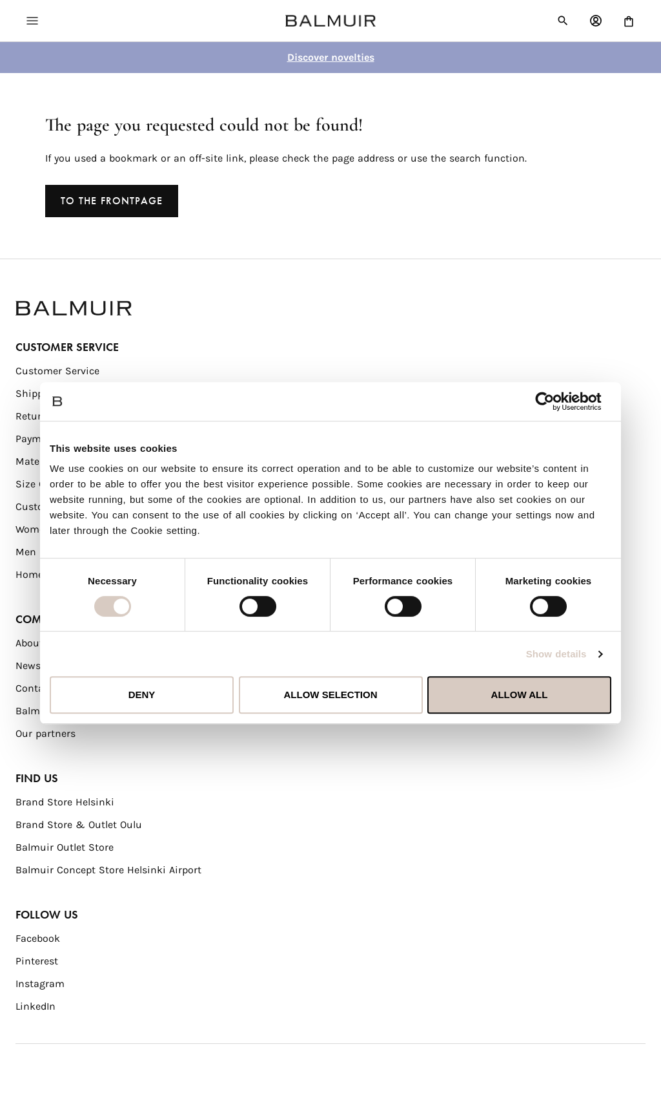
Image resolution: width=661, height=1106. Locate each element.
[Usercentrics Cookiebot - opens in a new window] (554, 401)
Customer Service (57, 371)
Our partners (45, 733)
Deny (142, 694)
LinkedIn (35, 1006)
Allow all (519, 694)
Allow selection (331, 694)
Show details (556, 653)
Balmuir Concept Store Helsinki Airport (108, 870)
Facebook (37, 938)
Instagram (40, 983)
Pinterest (36, 961)
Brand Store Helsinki (64, 802)
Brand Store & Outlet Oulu (78, 824)
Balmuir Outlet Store (64, 847)
